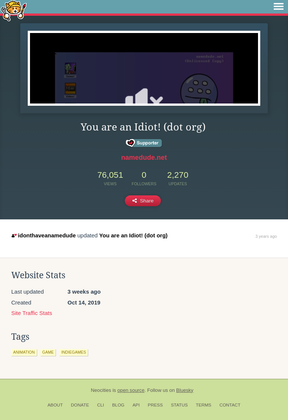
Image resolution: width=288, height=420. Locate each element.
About (55, 405)
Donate (80, 405)
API (136, 405)
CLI (100, 405)
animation (24, 352)
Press (155, 405)
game (48, 352)
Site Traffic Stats (31, 313)
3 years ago (266, 236)
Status (179, 405)
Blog (118, 405)
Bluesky (185, 390)
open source (130, 390)
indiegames (73, 352)
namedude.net (144, 157)
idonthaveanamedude (44, 235)
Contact (229, 405)
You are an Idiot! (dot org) (133, 235)
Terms (203, 405)
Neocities (101, 390)
